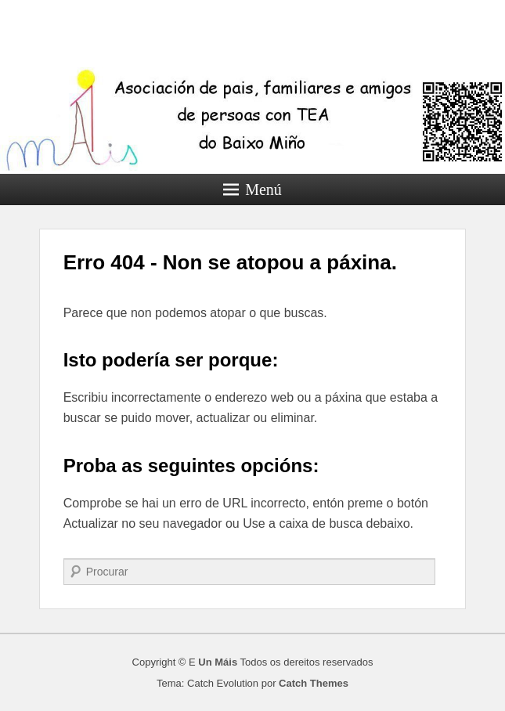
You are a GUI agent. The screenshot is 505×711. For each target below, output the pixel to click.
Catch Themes (313, 683)
